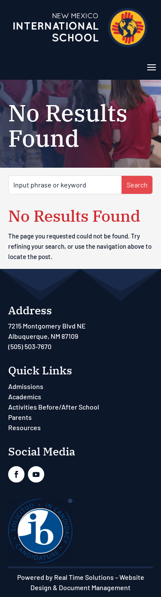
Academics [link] (24, 396)
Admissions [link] (25, 386)
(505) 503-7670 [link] (30, 346)
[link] (80, 46)
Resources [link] (24, 427)
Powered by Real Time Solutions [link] (65, 577)
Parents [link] (20, 417)
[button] (151, 66)
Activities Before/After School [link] (53, 407)
